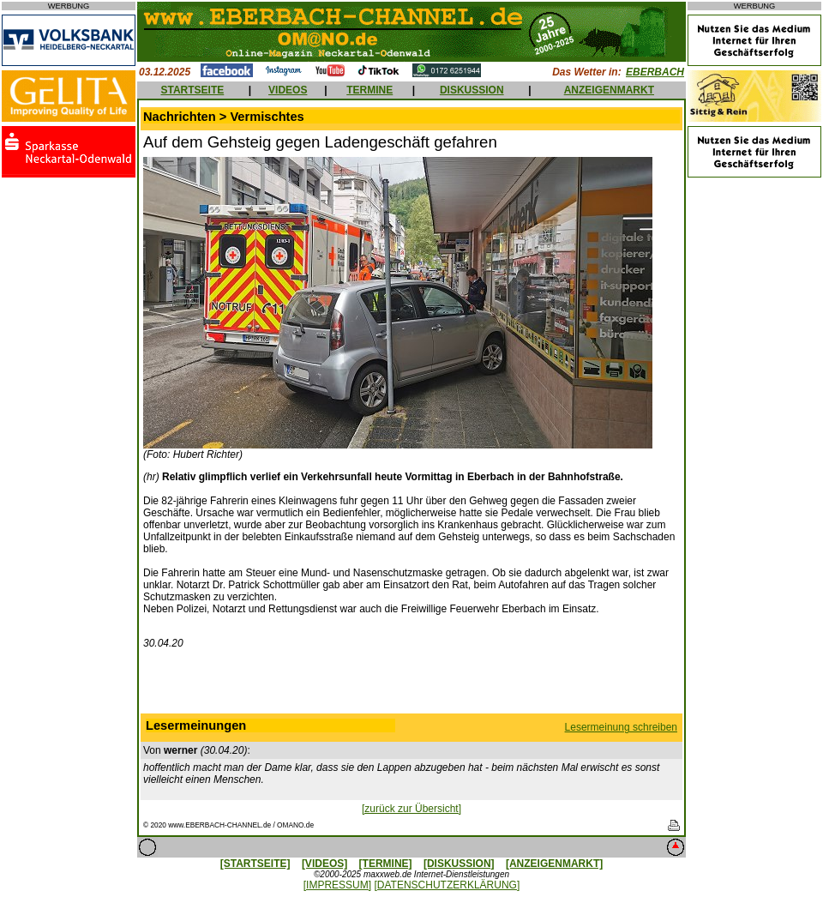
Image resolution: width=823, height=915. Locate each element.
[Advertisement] (411, 685)
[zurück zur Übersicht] (411, 809)
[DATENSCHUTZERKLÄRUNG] (447, 885)
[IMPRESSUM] (337, 885)
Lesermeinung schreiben (621, 727)
